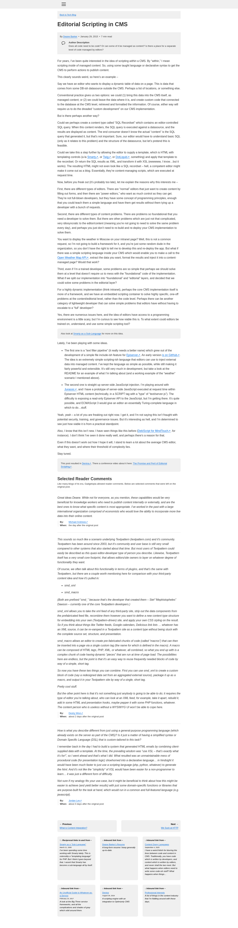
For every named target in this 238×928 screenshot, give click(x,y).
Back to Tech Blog (68, 15)
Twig (106, 156)
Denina (85, 463)
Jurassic (69, 389)
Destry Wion (75, 713)
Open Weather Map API (71, 257)
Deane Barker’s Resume (113, 844)
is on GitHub (169, 355)
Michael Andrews (77, 522)
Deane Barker (70, 36)
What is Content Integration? (73, 828)
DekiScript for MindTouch (153, 430)
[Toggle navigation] (119, 3)
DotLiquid (121, 156)
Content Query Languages (157, 844)
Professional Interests (155, 892)
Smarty (91, 156)
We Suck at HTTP (169, 828)
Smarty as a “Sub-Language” (73, 844)
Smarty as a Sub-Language (87, 333)
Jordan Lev (74, 800)
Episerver (132, 355)
